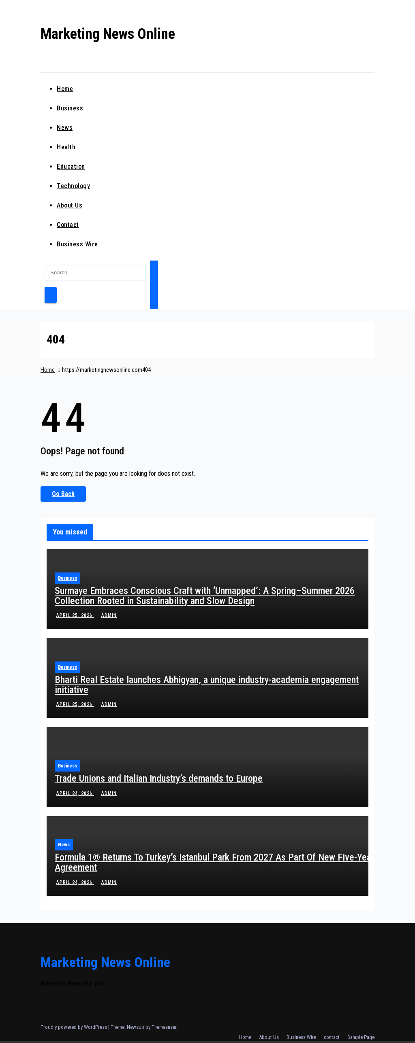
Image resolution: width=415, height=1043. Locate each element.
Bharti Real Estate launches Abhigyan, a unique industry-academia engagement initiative (207, 684)
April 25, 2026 (75, 615)
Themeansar (164, 1027)
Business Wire (77, 244)
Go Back (63, 494)
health (66, 147)
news (65, 127)
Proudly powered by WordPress (74, 1027)
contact (68, 225)
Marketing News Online (108, 33)
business (70, 108)
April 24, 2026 (75, 793)
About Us (69, 205)
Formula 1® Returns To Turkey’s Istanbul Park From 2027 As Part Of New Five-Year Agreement (214, 862)
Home (65, 89)
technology (73, 186)
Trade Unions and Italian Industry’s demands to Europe (159, 778)
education (71, 166)
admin (108, 615)
